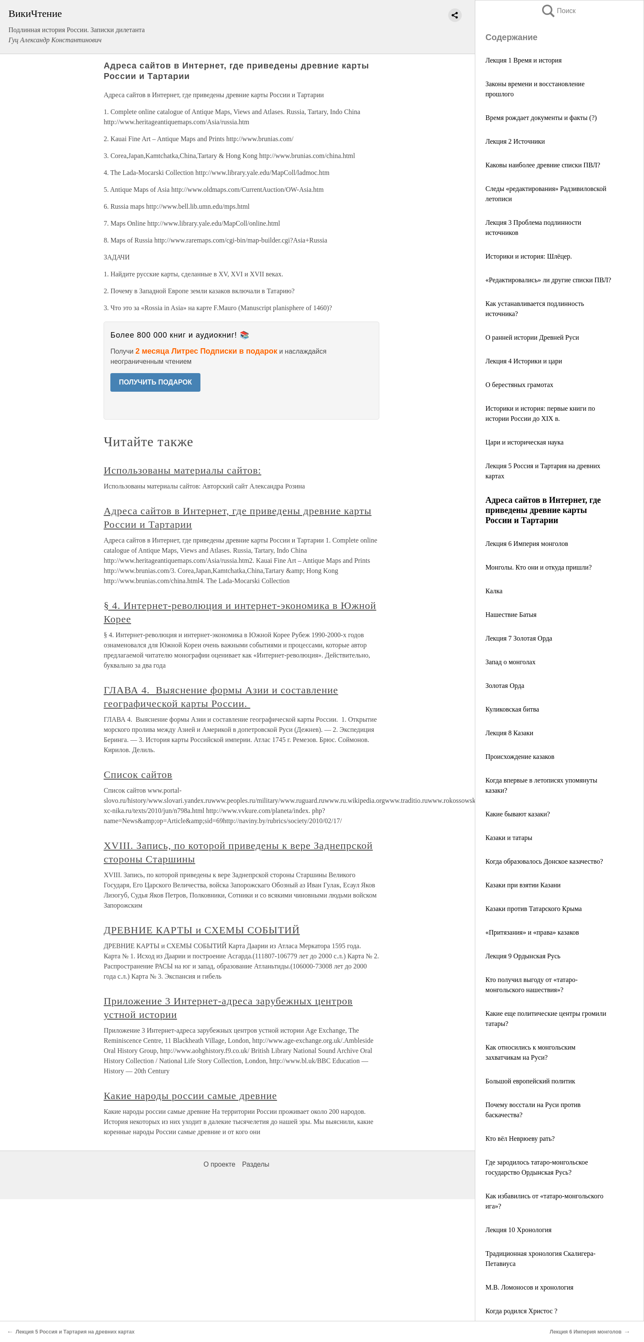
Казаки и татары (508, 837)
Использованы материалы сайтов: (182, 470)
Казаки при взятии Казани (523, 885)
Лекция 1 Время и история (523, 60)
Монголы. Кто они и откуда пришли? (538, 567)
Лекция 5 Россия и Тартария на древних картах (75, 1332)
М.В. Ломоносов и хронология (529, 1287)
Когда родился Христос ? (521, 1311)
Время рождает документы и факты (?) (541, 117)
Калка (493, 591)
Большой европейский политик (530, 1081)
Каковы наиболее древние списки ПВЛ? (542, 165)
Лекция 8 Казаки (509, 732)
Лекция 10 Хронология (518, 1229)
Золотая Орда (504, 685)
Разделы (255, 1164)
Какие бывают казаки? (517, 814)
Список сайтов (138, 774)
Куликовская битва (512, 709)
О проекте (219, 1164)
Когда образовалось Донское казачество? (544, 861)
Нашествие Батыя (511, 614)
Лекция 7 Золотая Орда (518, 638)
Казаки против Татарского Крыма (533, 908)
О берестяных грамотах (519, 384)
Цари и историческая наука (524, 442)
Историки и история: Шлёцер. (528, 256)
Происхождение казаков (519, 756)
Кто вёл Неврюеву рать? (520, 1138)
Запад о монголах (510, 662)
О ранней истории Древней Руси (532, 337)
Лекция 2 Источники (515, 141)
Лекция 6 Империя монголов (526, 543)
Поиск (558, 10)
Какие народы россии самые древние (190, 1095)
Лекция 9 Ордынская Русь (522, 956)
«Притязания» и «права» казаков (532, 932)
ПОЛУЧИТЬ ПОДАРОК (155, 382)
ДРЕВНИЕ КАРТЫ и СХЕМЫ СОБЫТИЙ (202, 930)
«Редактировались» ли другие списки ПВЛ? (548, 280)
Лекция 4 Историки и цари (523, 361)
